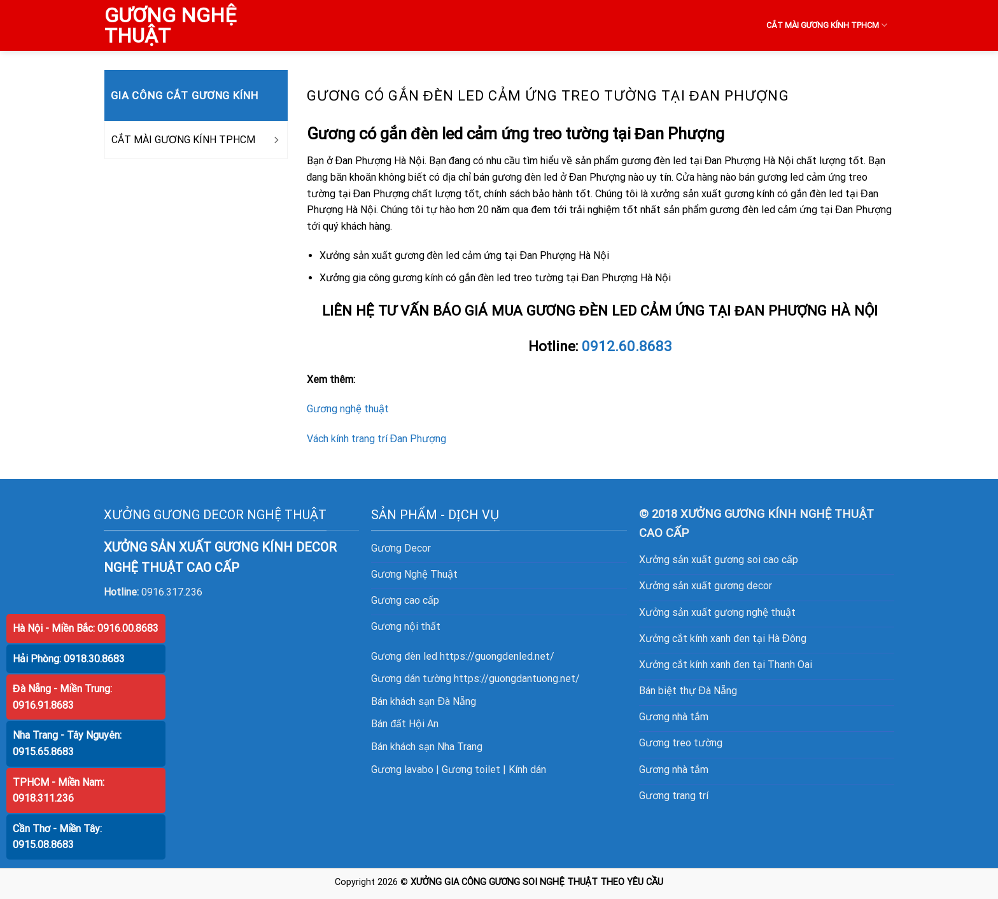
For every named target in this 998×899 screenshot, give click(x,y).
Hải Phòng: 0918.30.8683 (69, 659)
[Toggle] (275, 140)
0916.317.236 (171, 592)
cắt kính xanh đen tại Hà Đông (739, 638)
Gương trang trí (673, 796)
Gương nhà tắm (673, 717)
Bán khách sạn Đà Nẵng (423, 701)
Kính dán (527, 769)
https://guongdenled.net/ (497, 656)
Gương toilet (471, 769)
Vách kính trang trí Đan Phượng (377, 439)
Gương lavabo (402, 769)
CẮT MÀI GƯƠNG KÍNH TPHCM (826, 25)
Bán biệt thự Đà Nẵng (688, 691)
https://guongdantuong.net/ (517, 679)
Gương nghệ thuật (348, 409)
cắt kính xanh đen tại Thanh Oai (742, 665)
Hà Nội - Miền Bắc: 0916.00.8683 (85, 628)
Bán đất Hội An (405, 724)
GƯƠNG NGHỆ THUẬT (170, 25)
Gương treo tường (680, 743)
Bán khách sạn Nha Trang (426, 747)
